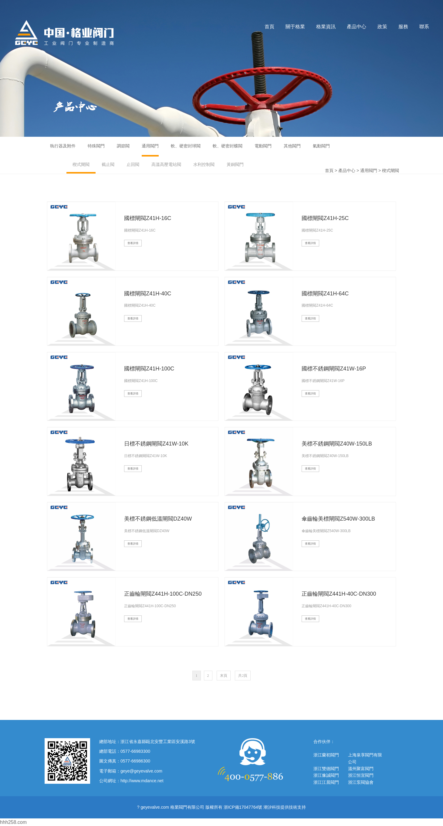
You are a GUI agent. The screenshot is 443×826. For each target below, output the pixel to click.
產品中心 (356, 26)
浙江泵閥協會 (361, 782)
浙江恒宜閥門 (361, 775)
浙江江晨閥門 (326, 782)
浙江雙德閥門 (326, 768)
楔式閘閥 (81, 164)
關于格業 (295, 26)
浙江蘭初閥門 (326, 754)
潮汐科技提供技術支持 (284, 807)
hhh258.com (13, 822)
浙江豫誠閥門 (326, 775)
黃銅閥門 (235, 164)
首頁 (269, 26)
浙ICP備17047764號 (243, 807)
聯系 (424, 26)
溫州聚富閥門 (361, 768)
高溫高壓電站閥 (166, 164)
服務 (403, 26)
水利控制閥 (204, 164)
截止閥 (108, 164)
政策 (382, 26)
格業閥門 (64, 32)
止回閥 (133, 164)
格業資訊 (326, 26)
